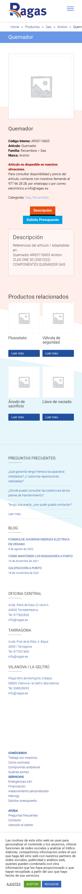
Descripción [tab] (42, 210)
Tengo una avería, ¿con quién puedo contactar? (40, 504)
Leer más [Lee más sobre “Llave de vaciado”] (51, 417)
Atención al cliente (20, 825)
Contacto (14, 820)
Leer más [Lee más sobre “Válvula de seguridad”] (51, 353)
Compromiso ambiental (24, 767)
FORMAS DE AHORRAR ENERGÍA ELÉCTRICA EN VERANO (39, 542)
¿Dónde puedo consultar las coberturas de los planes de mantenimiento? (39, 493)
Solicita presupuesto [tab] (42, 220)
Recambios (41, 197)
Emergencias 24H (20, 781)
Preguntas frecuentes (23, 815)
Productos (32, 27)
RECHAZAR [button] (52, 884)
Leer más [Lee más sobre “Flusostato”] (17, 353)
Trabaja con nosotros (22, 757)
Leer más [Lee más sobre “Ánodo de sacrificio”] (17, 417)
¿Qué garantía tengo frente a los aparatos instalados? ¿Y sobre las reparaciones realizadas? (36, 476)
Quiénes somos (18, 772)
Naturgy (13, 796)
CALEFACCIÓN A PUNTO (25, 568)
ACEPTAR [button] (32, 884)
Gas (48, 27)
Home (14, 27)
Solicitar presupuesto (22, 800)
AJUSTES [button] (14, 884)
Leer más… (15, 514)
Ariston (62, 27)
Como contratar (19, 762)
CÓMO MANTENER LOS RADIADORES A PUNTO (40, 556)
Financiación (17, 786)
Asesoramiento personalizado (28, 791)
